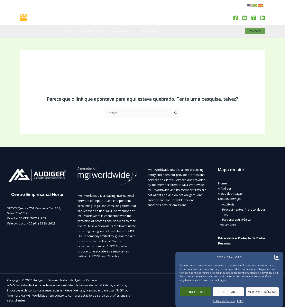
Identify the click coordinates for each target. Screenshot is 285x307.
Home (222, 183)
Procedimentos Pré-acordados (244, 209)
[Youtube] (244, 17)
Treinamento (227, 224)
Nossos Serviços (229, 198)
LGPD (240, 304)
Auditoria (228, 204)
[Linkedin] (262, 17)
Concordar (195, 295)
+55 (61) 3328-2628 (41, 223)
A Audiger (224, 188)
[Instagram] (253, 17)
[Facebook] (235, 17)
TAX (225, 214)
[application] (134, 31)
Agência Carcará (85, 280)
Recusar (228, 295)
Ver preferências (262, 295)
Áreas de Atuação (230, 193)
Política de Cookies (224, 304)
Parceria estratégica (236, 219)
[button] (277, 260)
